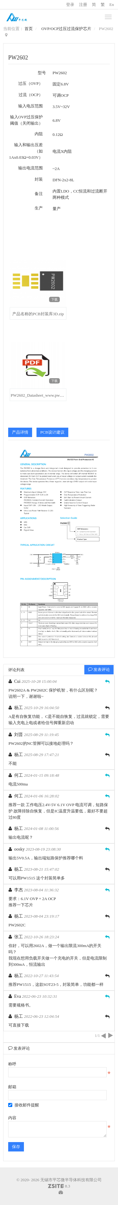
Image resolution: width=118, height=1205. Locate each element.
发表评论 (99, 669)
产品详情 (20, 432)
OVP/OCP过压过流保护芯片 (66, 28)
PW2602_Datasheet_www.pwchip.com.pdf (46, 395)
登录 (70, 4)
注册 (83, 4)
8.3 (59, 1186)
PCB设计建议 (52, 432)
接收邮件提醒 (23, 1105)
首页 (29, 28)
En (112, 4)
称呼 (12, 1064)
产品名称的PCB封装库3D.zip (38, 314)
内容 (12, 1117)
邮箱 (12, 1086)
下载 (54, 299)
